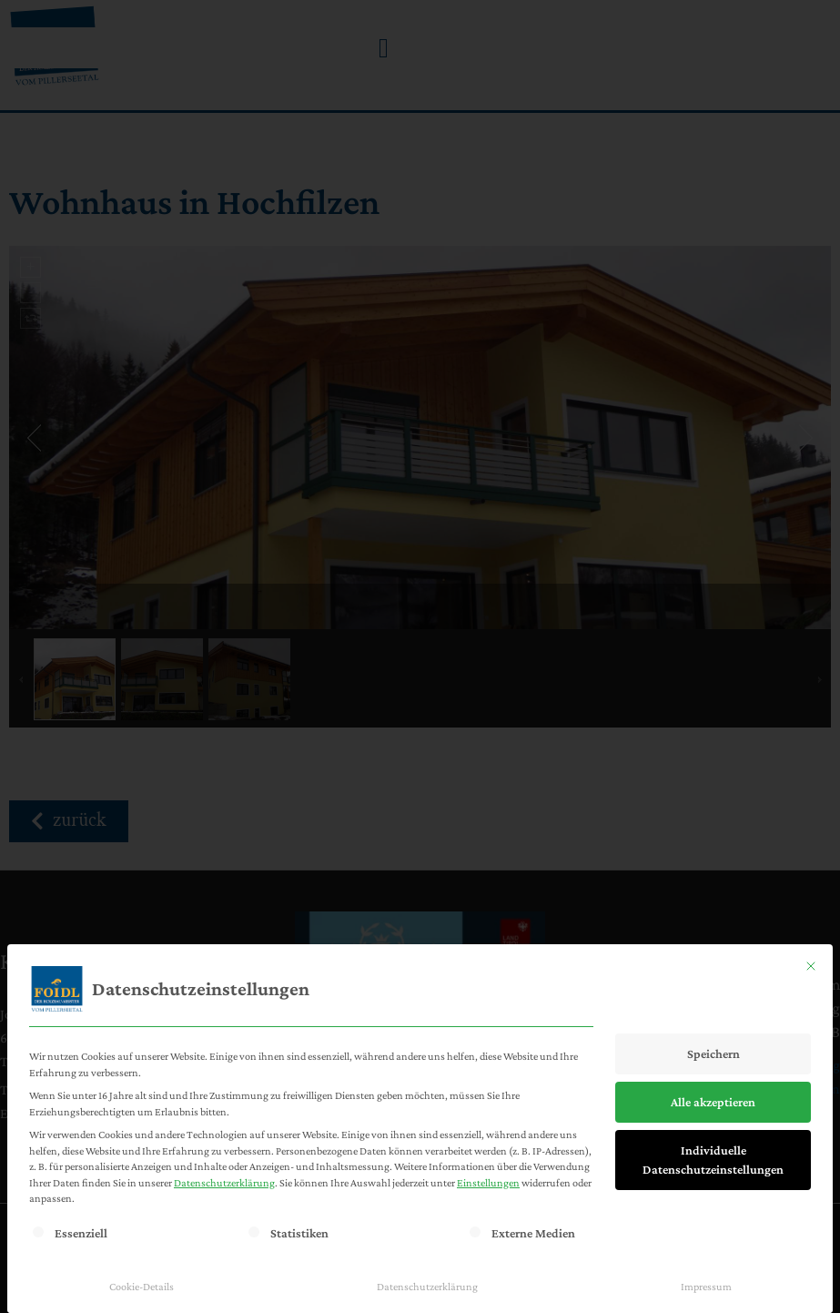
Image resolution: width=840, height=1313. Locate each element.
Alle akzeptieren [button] (713, 1101)
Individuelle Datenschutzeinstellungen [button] (713, 1159)
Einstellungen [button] (488, 1182)
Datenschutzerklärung (224, 1182)
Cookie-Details (141, 1286)
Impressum (706, 1286)
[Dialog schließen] (810, 966)
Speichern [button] (713, 1053)
